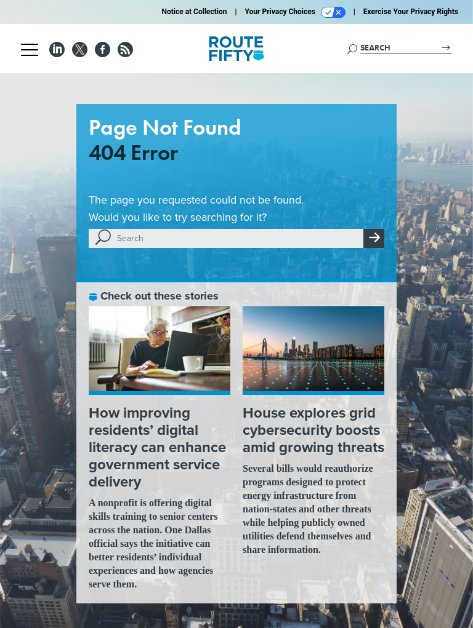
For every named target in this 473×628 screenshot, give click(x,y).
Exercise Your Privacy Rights (410, 11)
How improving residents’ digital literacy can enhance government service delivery (157, 447)
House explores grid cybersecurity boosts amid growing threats (313, 430)
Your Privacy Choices (295, 12)
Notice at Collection (194, 11)
